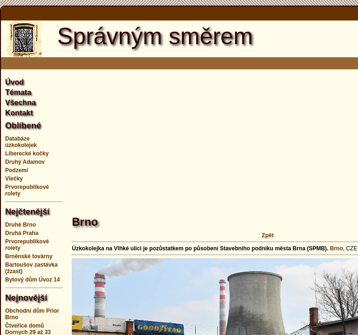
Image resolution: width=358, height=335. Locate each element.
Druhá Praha (21, 233)
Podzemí (16, 170)
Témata (18, 92)
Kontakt (19, 113)
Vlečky (14, 178)
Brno (336, 248)
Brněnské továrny (28, 256)
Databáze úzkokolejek (21, 141)
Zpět (268, 235)
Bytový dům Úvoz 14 (32, 279)
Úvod (14, 82)
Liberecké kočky (26, 153)
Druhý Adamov (25, 162)
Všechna (20, 103)
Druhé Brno (20, 224)
